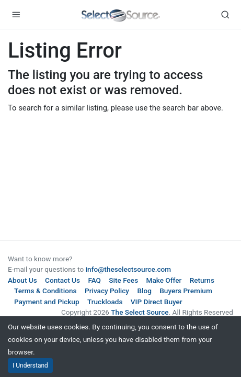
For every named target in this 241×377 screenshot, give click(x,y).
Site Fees (123, 280)
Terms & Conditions (45, 290)
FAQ (94, 280)
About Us (22, 280)
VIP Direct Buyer (156, 301)
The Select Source (139, 312)
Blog (144, 290)
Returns (202, 280)
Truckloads (105, 301)
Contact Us (62, 280)
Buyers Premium (185, 290)
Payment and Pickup (46, 301)
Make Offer (164, 280)
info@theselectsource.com (128, 269)
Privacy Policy (107, 290)
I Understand (30, 365)
